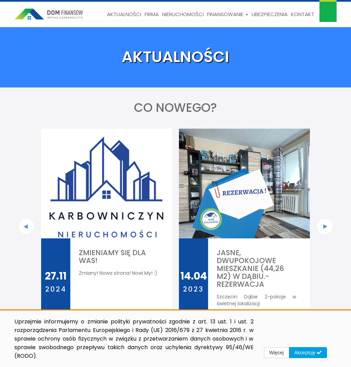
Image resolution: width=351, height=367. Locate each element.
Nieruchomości (183, 14)
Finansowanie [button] (227, 14)
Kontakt (302, 14)
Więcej (276, 352)
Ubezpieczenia (270, 14)
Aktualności (124, 14)
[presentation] (26, 226)
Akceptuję (308, 352)
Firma (152, 14)
